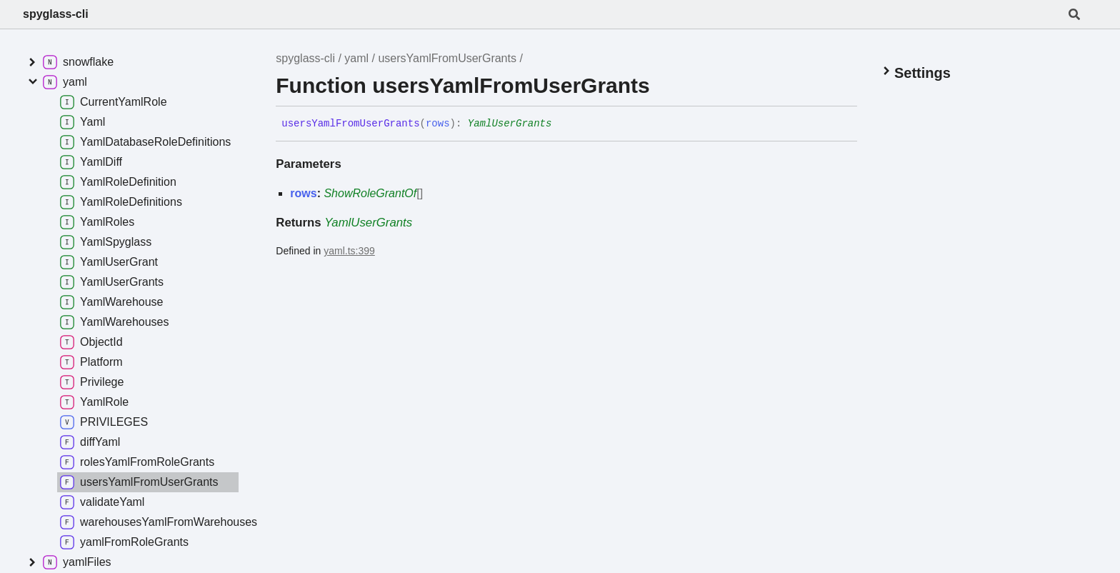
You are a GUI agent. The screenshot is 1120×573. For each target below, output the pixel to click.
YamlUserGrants (510, 123)
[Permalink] (562, 124)
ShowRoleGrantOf (370, 193)
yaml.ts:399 (349, 250)
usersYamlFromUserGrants (447, 58)
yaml (356, 58)
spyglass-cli (56, 14)
